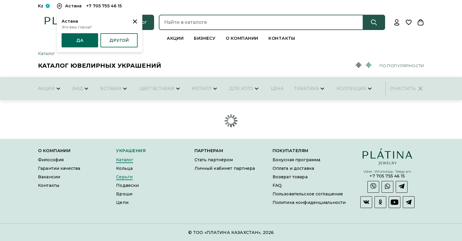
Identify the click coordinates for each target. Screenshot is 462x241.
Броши (124, 194)
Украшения (131, 150)
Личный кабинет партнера (224, 168)
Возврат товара (290, 176)
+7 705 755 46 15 (387, 176)
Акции (175, 38)
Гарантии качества (59, 168)
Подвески (127, 185)
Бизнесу (204, 38)
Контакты (281, 38)
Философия (51, 159)
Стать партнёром (213, 159)
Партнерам (208, 150)
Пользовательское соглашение (308, 194)
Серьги (124, 176)
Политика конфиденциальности (309, 202)
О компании (242, 38)
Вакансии (49, 176)
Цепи (122, 202)
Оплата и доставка (293, 168)
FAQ (277, 185)
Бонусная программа (296, 159)
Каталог (46, 53)
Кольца (124, 168)
